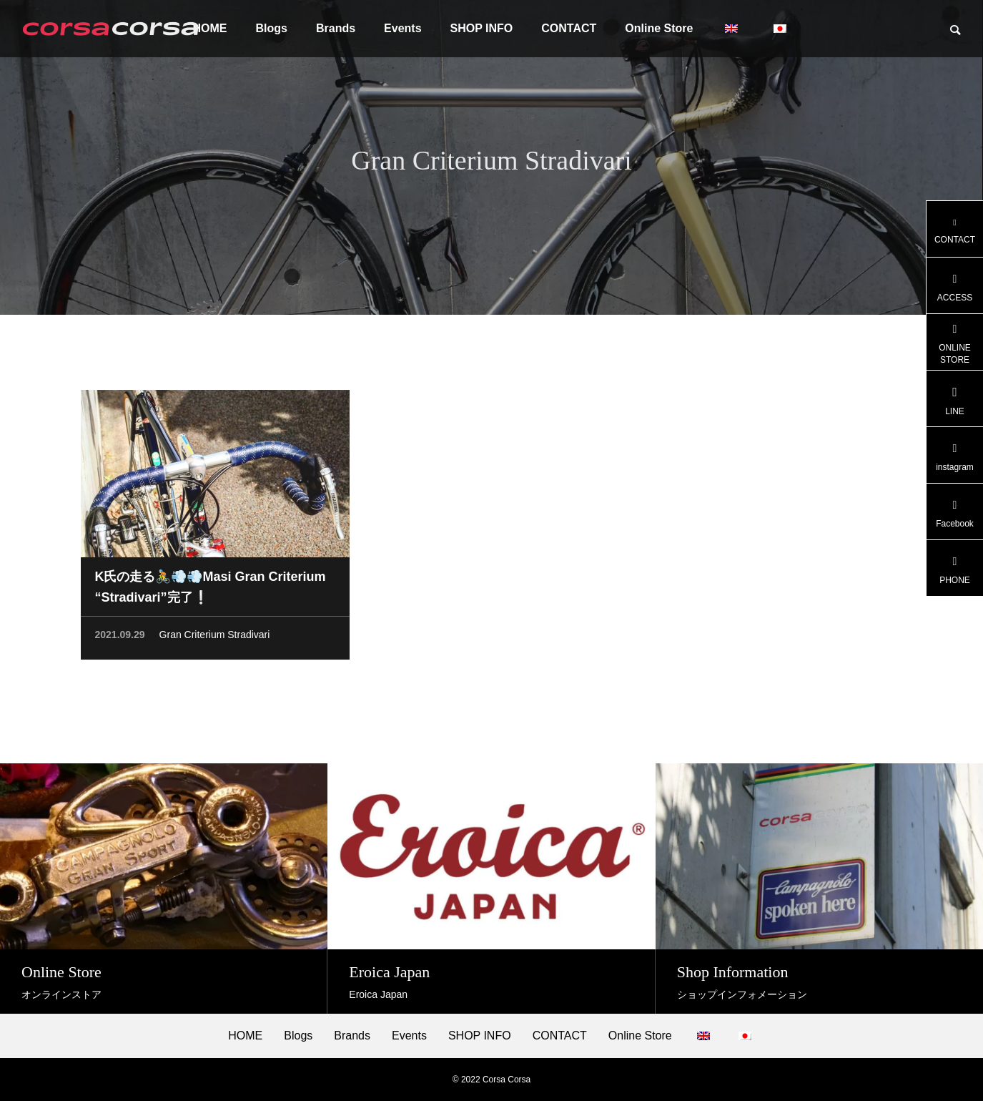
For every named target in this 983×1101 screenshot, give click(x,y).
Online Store (659, 28)
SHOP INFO (481, 28)
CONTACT (568, 28)
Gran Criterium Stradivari (214, 636)
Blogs (271, 28)
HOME (245, 1036)
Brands (335, 28)
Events (402, 28)
